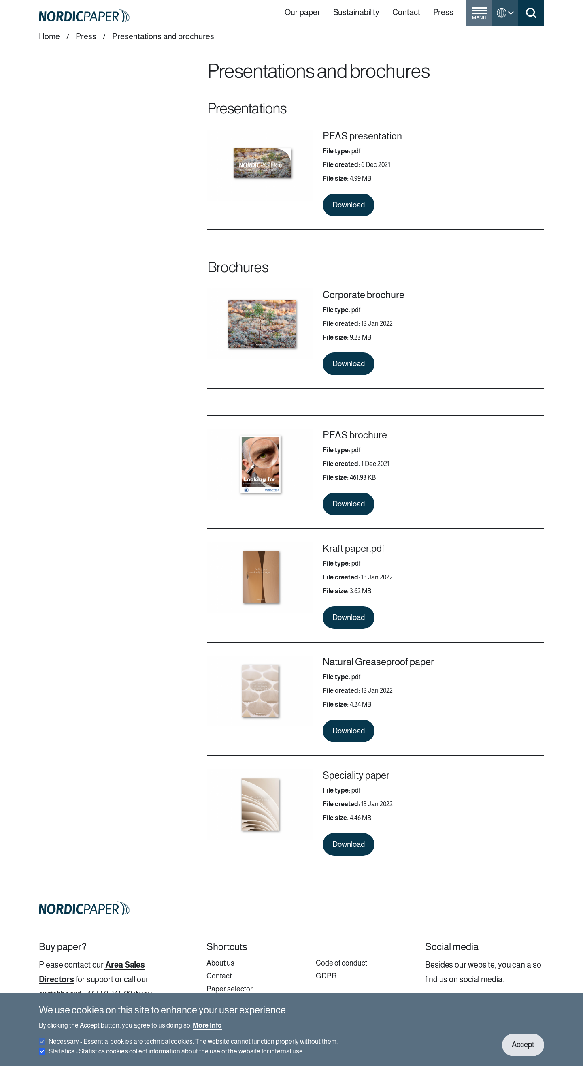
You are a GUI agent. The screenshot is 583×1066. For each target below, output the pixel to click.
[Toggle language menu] (505, 13)
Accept (523, 1050)
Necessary (193, 1046)
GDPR (326, 976)
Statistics (176, 1056)
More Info (207, 1030)
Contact (219, 976)
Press (86, 36)
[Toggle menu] (479, 16)
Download (348, 205)
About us (220, 963)
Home (49, 36)
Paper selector (229, 989)
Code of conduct (341, 963)
